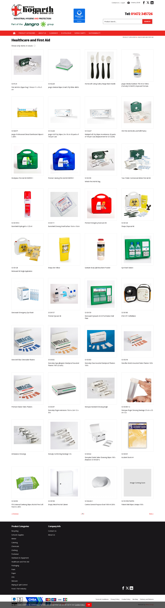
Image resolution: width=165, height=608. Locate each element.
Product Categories (27, 33)
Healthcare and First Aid (20, 562)
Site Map (135, 599)
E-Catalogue (66, 33)
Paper (13, 573)
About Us (42, 33)
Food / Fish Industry (18, 589)
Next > (151, 514)
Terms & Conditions (102, 599)
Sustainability (94, 33)
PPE (12, 577)
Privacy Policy (115, 599)
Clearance (53, 33)
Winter (13, 539)
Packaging (15, 565)
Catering (14, 542)
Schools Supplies (17, 535)
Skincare (14, 581)
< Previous (14, 514)
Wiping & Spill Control (19, 585)
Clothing (14, 550)
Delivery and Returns (147, 599)
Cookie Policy (126, 599)
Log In (123, 3)
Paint (13, 569)
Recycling (14, 531)
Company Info (54, 526)
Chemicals (15, 546)
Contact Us (115, 3)
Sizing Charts (79, 33)
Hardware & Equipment (20, 558)
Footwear (15, 554)
